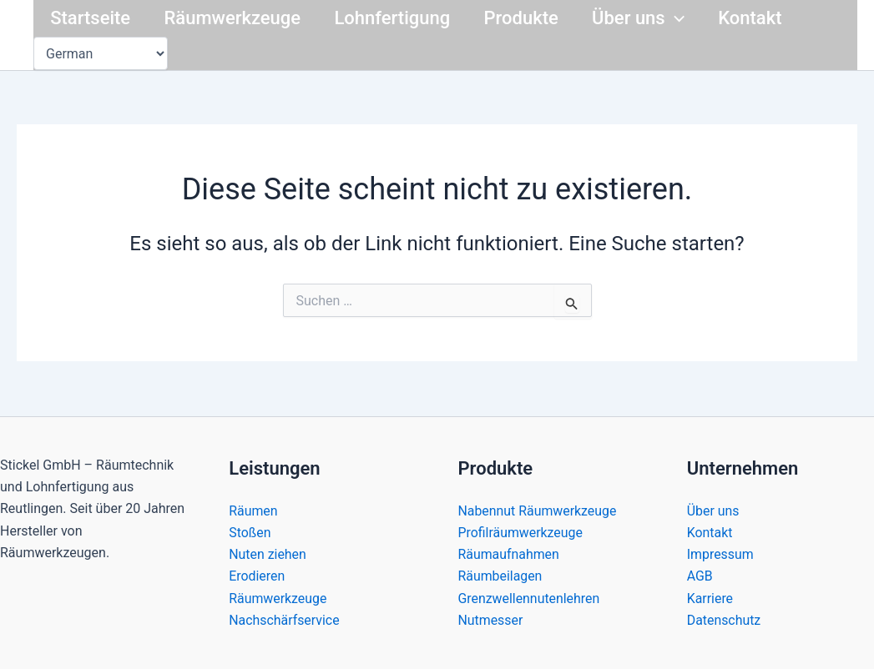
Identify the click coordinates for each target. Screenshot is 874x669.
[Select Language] (100, 53)
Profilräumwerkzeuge (521, 532)
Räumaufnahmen (509, 553)
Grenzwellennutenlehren (529, 598)
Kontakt (766, 18)
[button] (688, 18)
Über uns (652, 18)
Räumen (253, 510)
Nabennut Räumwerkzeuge (538, 510)
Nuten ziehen (267, 553)
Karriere (710, 598)
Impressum (721, 553)
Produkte (531, 18)
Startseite (92, 18)
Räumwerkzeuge (237, 18)
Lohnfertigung (400, 18)
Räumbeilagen (500, 576)
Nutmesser (490, 620)
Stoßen (250, 532)
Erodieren (257, 576)
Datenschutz (724, 620)
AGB (700, 576)
